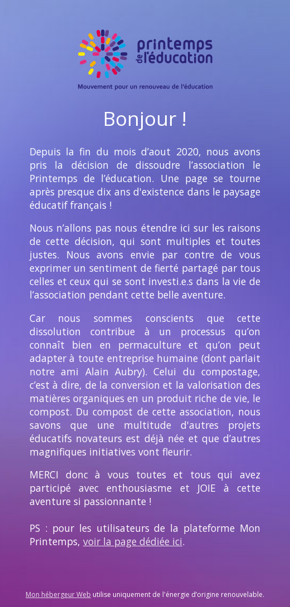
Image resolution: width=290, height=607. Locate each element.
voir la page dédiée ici (132, 541)
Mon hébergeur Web (58, 594)
